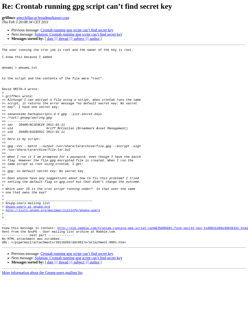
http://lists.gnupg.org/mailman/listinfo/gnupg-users (53, 243)
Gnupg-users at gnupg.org (28, 238)
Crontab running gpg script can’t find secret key (77, 30)
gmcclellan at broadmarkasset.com (43, 18)
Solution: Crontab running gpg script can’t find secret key (78, 34)
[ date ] (50, 39)
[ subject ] (79, 39)
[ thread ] (63, 39)
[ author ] (95, 39)
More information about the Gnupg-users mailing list (42, 312)
